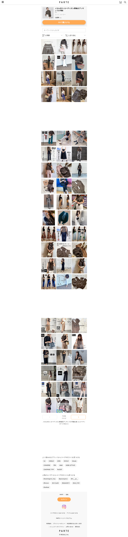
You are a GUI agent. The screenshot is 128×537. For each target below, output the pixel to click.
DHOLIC (66, 461)
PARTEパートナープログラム (64, 518)
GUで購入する (64, 22)
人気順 (47, 35)
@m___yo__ (74, 479)
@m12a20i (55, 483)
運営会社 (77, 526)
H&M (61, 465)
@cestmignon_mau (50, 479)
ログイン (64, 499)
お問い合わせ (69, 526)
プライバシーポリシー (59, 523)
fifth (54, 465)
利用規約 (48, 523)
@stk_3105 (76, 483)
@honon (46, 483)
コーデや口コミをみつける (57, 513)
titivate (74, 461)
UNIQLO (51, 461)
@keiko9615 (66, 483)
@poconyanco (63, 479)
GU (45, 461)
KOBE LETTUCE (70, 465)
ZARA (59, 461)
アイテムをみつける (72, 513)
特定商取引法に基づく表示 (74, 523)
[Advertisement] (59, 117)
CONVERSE (47, 465)
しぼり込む (72, 35)
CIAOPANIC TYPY (49, 469)
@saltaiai (46, 487)
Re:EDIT (59, 469)
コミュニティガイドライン (56, 526)
